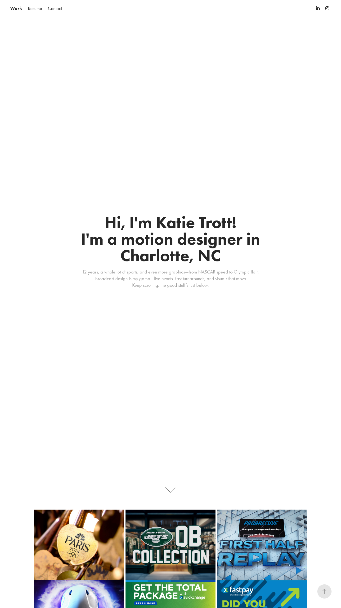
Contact (55, 8)
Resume (35, 8)
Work (16, 8)
